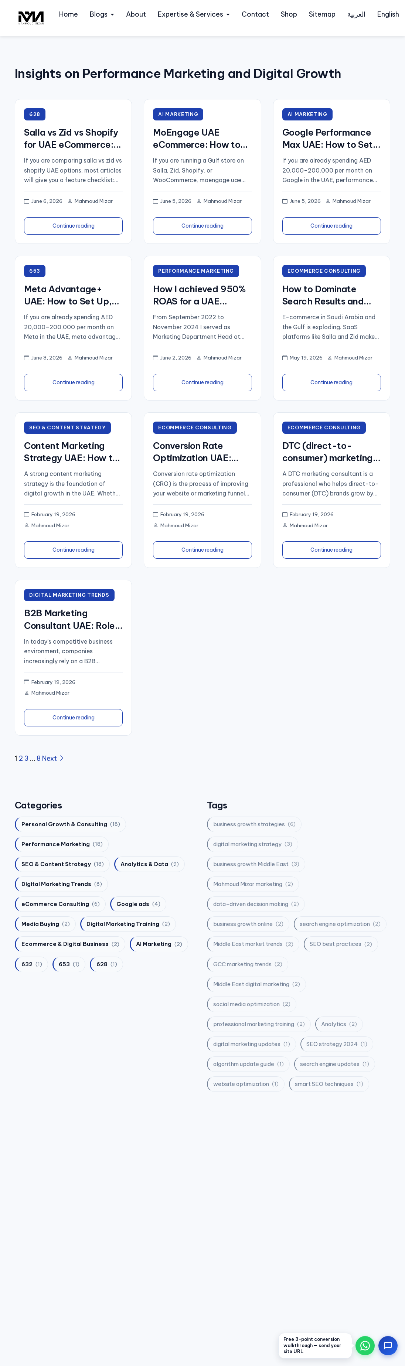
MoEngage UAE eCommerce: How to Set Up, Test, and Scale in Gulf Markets (198, 139)
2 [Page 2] (21, 759)
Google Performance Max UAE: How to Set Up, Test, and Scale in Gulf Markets (328, 139)
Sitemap (322, 14)
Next (53, 759)
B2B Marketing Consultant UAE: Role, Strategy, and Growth (71, 621)
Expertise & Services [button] (190, 14)
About (136, 14)
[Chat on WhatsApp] (365, 1345)
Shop (289, 14)
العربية (356, 14)
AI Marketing (178, 114)
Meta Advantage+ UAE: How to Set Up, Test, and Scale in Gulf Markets (71, 296)
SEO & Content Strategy (68, 428)
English (388, 14)
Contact (255, 14)
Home (68, 14)
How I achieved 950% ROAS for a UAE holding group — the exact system (199, 296)
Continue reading (73, 225)
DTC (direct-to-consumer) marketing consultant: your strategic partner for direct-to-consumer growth (327, 453)
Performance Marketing (196, 271)
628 (34, 114)
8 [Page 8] (39, 759)
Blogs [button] (99, 14)
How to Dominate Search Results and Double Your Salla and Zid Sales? (328, 296)
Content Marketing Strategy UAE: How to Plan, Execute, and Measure (71, 453)
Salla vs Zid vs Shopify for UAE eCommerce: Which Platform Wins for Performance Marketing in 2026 (71, 139)
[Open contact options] (388, 1345)
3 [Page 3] (26, 759)
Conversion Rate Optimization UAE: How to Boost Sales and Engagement (194, 453)
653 (35, 271)
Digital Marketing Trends (70, 595)
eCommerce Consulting (325, 271)
